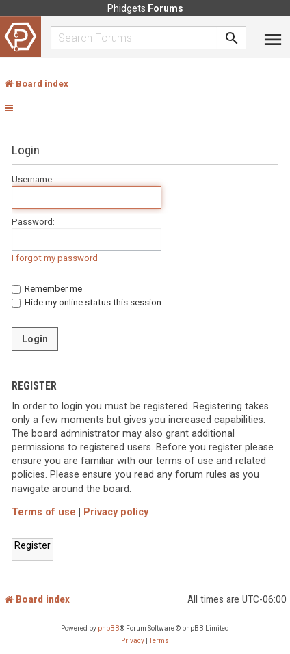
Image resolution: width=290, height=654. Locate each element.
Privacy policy (115, 512)
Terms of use (44, 512)
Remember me (47, 289)
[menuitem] (132, 641)
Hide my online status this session (86, 302)
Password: (33, 222)
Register (32, 545)
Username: (33, 179)
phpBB (109, 628)
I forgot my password (55, 258)
